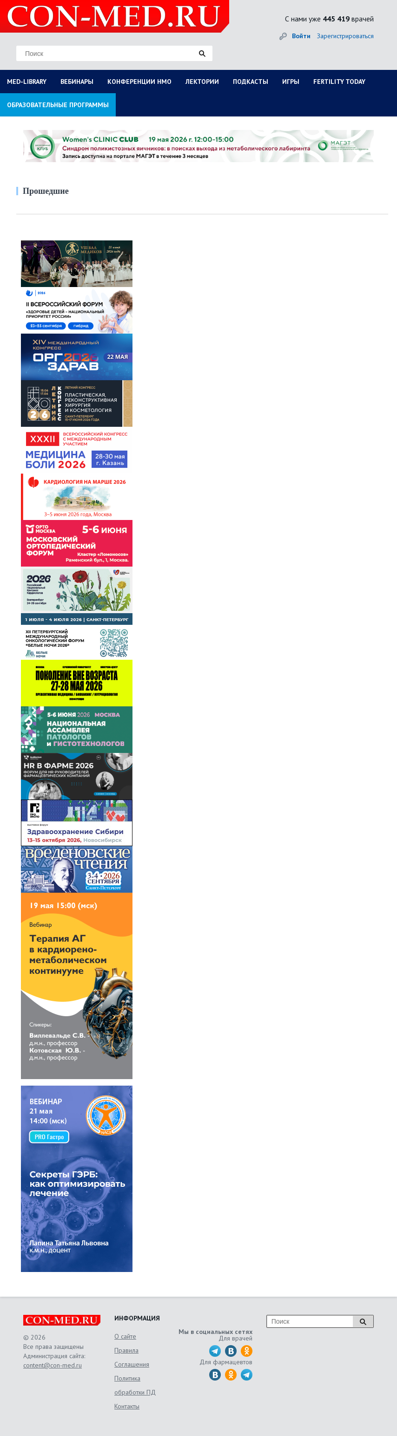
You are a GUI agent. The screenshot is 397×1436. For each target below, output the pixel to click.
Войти (301, 36)
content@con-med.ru (52, 1365)
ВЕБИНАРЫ (76, 81)
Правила (126, 1350)
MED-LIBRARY (26, 81)
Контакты (126, 1406)
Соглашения (131, 1364)
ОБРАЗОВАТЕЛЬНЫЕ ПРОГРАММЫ (58, 105)
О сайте (125, 1336)
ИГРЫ (290, 81)
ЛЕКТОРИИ (202, 81)
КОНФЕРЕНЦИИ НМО (139, 81)
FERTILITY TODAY (339, 81)
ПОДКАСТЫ (250, 81)
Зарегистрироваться (345, 36)
